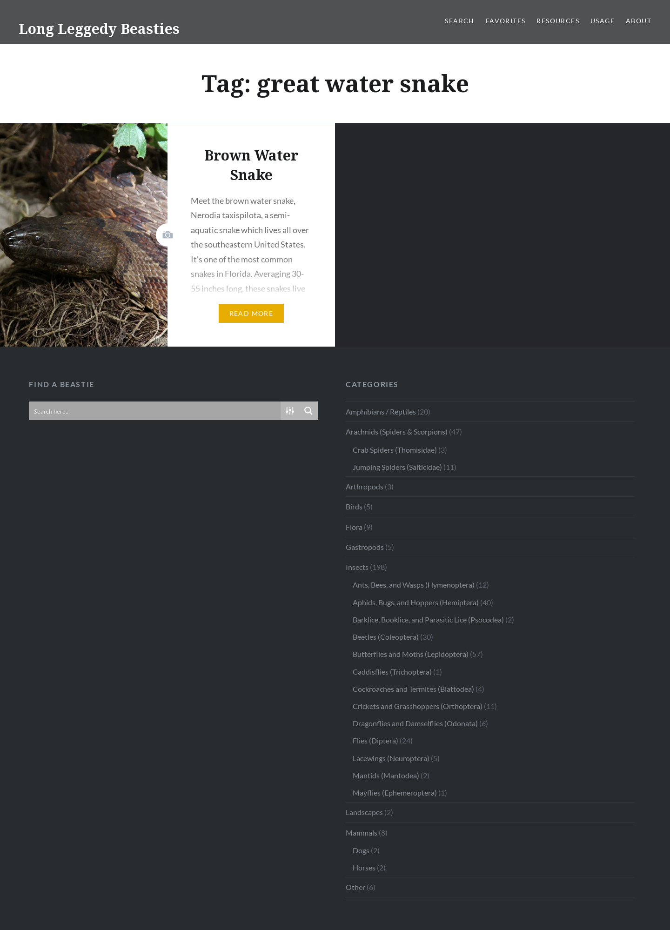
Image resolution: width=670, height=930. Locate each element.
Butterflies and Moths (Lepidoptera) (411, 653)
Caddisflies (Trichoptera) (392, 671)
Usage (602, 21)
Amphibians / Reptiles (381, 411)
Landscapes (364, 812)
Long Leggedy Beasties (99, 28)
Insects (357, 566)
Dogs (361, 850)
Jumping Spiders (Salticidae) (397, 466)
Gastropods (365, 546)
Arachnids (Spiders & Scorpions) (397, 431)
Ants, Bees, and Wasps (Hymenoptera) (414, 584)
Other (355, 887)
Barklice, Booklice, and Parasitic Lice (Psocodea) (428, 619)
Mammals (361, 832)
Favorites (506, 21)
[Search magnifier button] (308, 410)
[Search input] (155, 411)
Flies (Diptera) (375, 740)
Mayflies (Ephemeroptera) (395, 792)
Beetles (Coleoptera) (386, 636)
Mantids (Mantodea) (386, 775)
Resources (557, 21)
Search (459, 21)
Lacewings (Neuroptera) (391, 758)
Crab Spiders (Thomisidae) (395, 449)
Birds (354, 506)
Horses (364, 867)
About (638, 21)
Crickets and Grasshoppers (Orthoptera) (417, 706)
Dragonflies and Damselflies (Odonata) (415, 723)
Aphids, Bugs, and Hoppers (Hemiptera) (416, 602)
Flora (354, 526)
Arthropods (364, 486)
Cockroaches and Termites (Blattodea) (413, 688)
